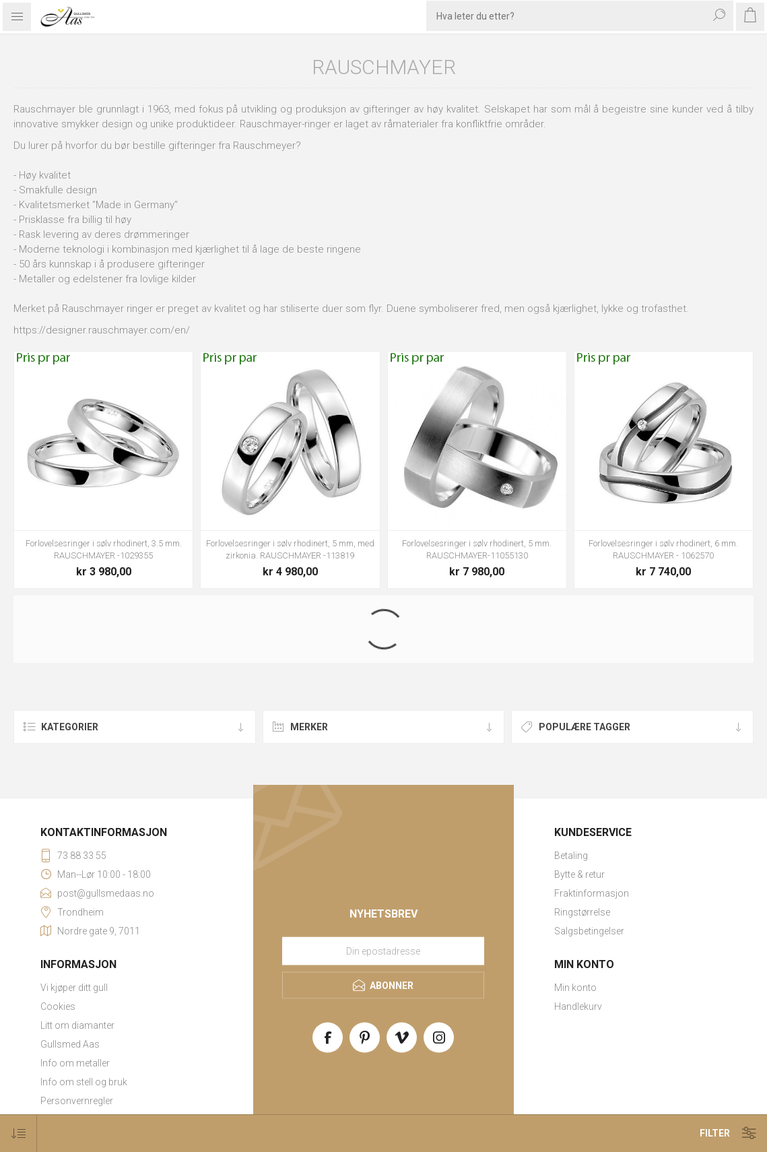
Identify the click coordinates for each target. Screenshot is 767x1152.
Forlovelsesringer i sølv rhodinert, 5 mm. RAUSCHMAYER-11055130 (477, 549)
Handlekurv (578, 1006)
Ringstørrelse (582, 912)
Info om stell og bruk (83, 1082)
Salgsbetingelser (589, 931)
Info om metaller (75, 1063)
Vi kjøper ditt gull (74, 987)
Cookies (57, 1006)
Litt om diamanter (77, 1025)
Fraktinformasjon (591, 893)
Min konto (575, 987)
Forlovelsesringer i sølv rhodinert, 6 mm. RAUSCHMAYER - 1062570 (663, 549)
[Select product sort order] (18, 1133)
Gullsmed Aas (70, 1044)
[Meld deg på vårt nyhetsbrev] (383, 951)
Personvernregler (76, 1100)
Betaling (571, 855)
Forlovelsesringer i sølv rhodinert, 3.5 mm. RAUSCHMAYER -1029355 (104, 549)
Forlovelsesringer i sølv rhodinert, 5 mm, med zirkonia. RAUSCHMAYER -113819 (290, 549)
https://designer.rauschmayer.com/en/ (101, 330)
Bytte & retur (579, 874)
